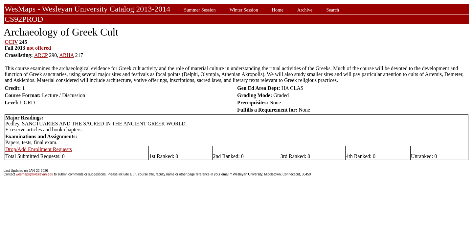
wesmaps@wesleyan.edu (35, 174)
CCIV (11, 42)
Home (277, 10)
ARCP (41, 55)
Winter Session (244, 10)
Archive (304, 10)
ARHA (66, 55)
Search (332, 10)
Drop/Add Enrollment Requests (38, 149)
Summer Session (199, 10)
